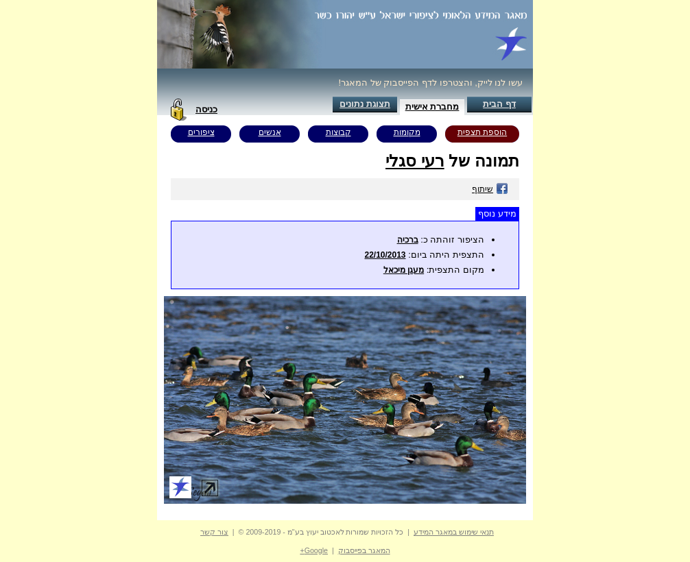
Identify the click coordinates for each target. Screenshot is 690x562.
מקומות (407, 132)
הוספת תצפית (482, 132)
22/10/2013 (384, 255)
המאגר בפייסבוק (364, 550)
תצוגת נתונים (365, 104)
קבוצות (338, 132)
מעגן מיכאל (403, 270)
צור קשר (214, 532)
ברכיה (407, 240)
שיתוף (490, 189)
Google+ (314, 550)
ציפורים (201, 132)
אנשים (270, 132)
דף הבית (499, 104)
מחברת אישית (432, 106)
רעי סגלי (414, 160)
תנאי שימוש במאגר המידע (454, 532)
